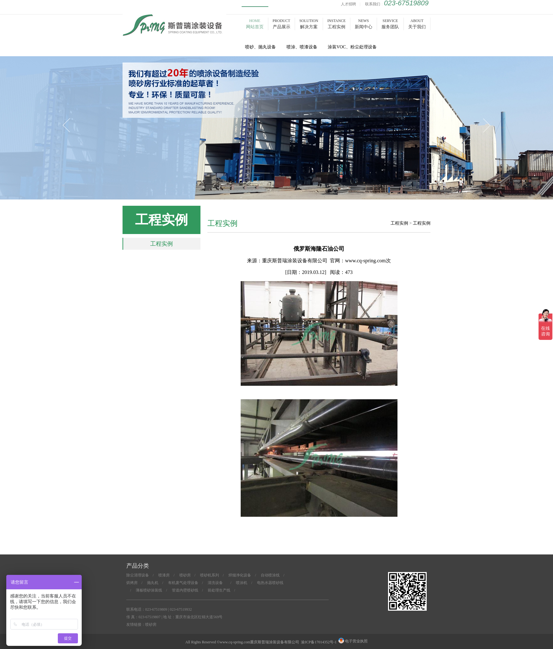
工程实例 (161, 244)
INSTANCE (336, 24)
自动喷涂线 (270, 575)
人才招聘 (348, 4)
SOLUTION (308, 24)
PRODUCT (281, 24)
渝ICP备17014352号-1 (319, 642)
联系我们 (372, 4)
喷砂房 (174, 32)
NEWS (363, 24)
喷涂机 (241, 583)
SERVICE (390, 24)
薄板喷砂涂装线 (149, 590)
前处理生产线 (219, 590)
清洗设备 (217, 583)
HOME (255, 24)
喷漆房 (164, 575)
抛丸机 (152, 583)
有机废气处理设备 (183, 583)
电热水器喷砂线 (270, 583)
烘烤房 (132, 583)
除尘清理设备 (137, 575)
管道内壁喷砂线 (185, 590)
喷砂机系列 (209, 575)
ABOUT (417, 24)
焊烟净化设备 (239, 575)
